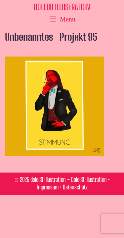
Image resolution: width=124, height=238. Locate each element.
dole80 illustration (62, 7)
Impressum (48, 187)
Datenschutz (75, 187)
